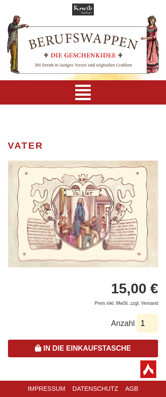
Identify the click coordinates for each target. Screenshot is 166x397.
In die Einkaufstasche (83, 348)
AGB (132, 388)
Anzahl (123, 323)
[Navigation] (83, 92)
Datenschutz (95, 388)
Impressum (47, 388)
